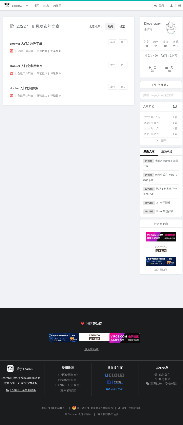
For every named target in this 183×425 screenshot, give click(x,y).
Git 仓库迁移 (157, 203)
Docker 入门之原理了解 (26, 43)
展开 (161, 140)
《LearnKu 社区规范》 (68, 385)
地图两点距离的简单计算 (161, 163)
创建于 (25, 50)
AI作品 (57, 5)
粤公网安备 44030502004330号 (92, 408)
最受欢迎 (166, 151)
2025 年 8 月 (161, 123)
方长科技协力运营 (108, 414)
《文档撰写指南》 (68, 380)
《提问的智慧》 (68, 390)
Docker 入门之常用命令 (26, 66)
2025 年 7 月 (161, 128)
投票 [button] (122, 26)
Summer (73, 414)
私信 (169, 69)
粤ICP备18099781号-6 (54, 408)
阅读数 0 (42, 50)
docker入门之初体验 (24, 88)
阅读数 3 (42, 73)
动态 (46, 5)
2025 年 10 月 (161, 117)
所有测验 (162, 379)
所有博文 (160, 84)
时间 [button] (110, 26)
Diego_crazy (152, 23)
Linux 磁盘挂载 (158, 211)
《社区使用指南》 (68, 374)
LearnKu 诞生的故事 (23, 390)
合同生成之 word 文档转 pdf (160, 177)
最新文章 (149, 151)
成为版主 (162, 374)
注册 (175, 5)
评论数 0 (55, 50)
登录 (159, 5)
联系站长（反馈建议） (162, 383)
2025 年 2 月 (161, 134)
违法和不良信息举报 (130, 408)
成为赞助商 (160, 269)
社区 (36, 5)
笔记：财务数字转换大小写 (160, 191)
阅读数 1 (42, 95)
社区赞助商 (91, 323)
